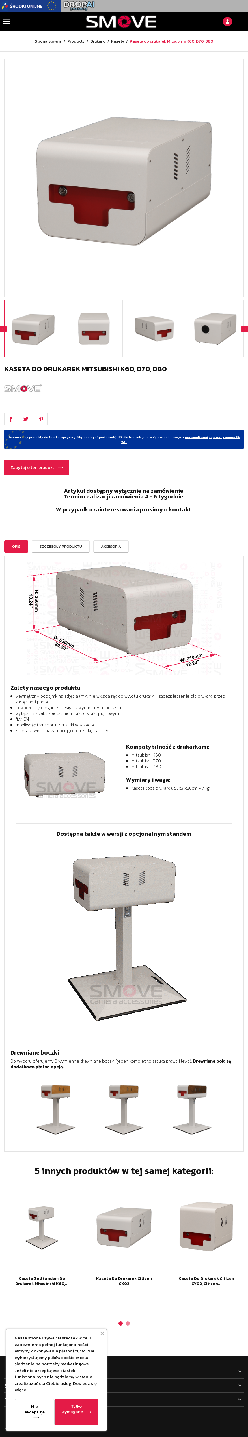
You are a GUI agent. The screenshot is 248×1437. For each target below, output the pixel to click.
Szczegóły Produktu (61, 546)
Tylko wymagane (72, 1409)
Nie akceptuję (35, 1409)
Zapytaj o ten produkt (32, 467)
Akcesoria (111, 546)
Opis (16, 546)
